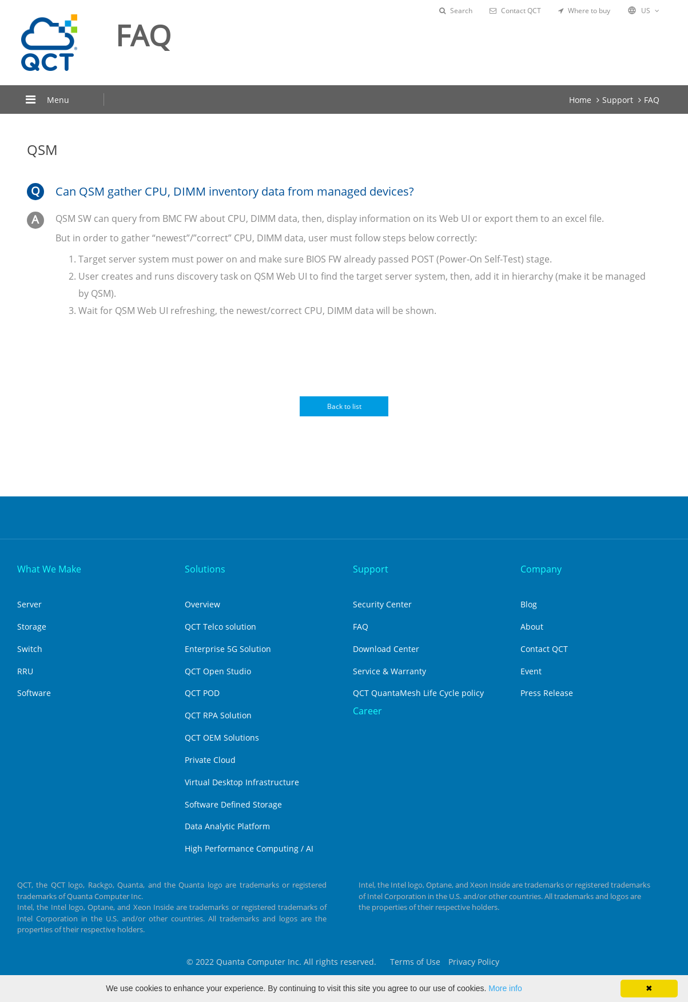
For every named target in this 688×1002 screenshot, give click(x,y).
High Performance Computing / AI (249, 848)
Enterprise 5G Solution (228, 648)
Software (34, 692)
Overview (202, 604)
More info (505, 988)
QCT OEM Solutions (222, 737)
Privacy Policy (473, 961)
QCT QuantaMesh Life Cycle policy (418, 692)
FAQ (651, 99)
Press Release (546, 692)
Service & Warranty (389, 671)
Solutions (205, 569)
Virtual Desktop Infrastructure (242, 782)
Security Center (382, 604)
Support (617, 99)
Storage (31, 626)
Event (531, 671)
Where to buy (584, 10)
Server (29, 604)
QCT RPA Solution (218, 715)
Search (455, 10)
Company (541, 569)
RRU (25, 671)
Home (580, 99)
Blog (528, 604)
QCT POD (202, 692)
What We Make (49, 569)
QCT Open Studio (218, 671)
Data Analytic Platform (227, 826)
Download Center (386, 648)
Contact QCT (515, 10)
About (531, 626)
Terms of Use (415, 961)
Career (367, 711)
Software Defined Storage (233, 804)
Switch (29, 648)
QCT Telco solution (220, 626)
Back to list (344, 406)
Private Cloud (210, 759)
